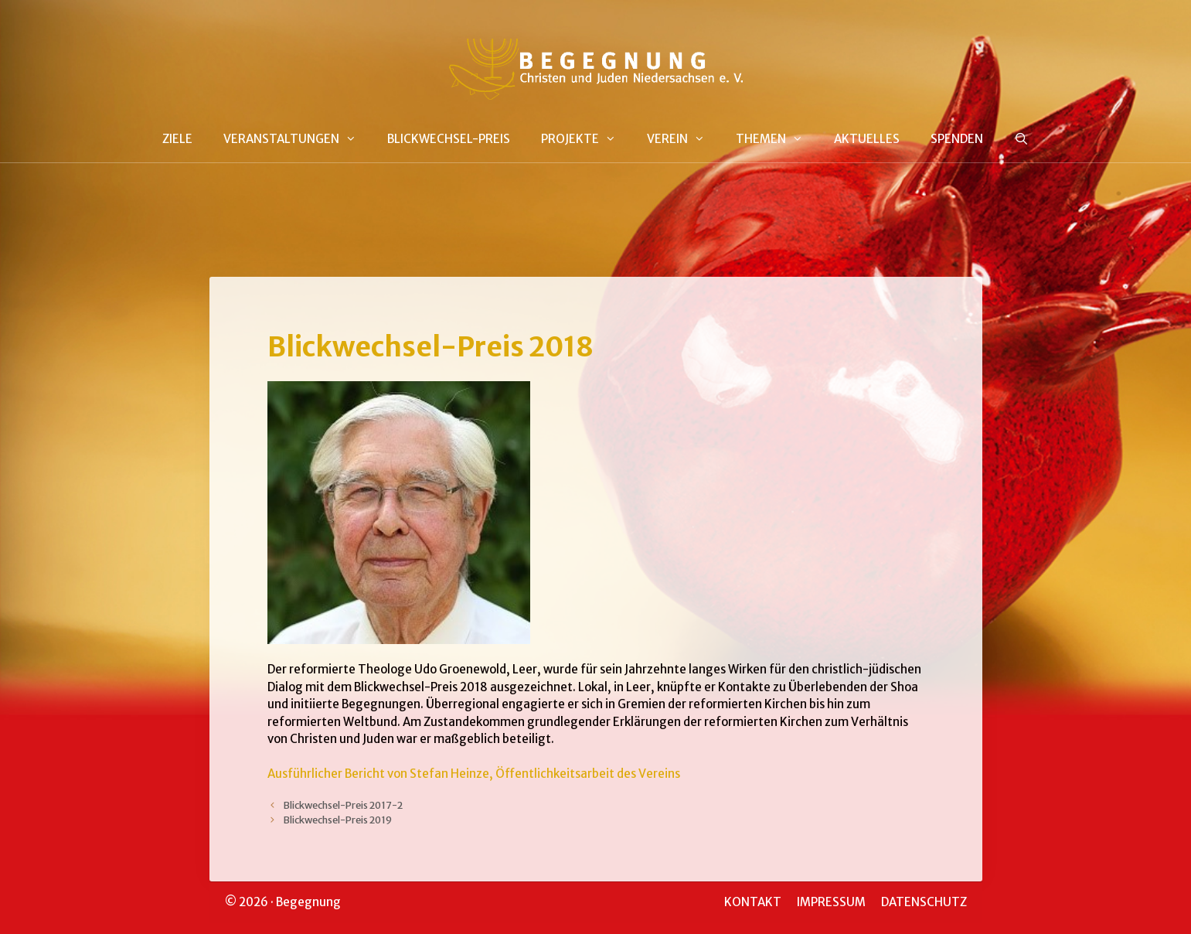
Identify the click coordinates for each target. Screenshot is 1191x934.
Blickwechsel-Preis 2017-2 (343, 805)
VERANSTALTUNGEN (297, 139)
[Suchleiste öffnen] (1021, 139)
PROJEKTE (586, 139)
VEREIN (683, 139)
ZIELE (177, 138)
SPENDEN (957, 138)
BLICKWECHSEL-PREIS (448, 138)
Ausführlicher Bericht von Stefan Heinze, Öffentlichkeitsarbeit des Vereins (473, 773)
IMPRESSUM (831, 902)
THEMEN (777, 139)
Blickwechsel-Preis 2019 (337, 819)
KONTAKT (752, 902)
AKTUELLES (867, 138)
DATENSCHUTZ (924, 902)
